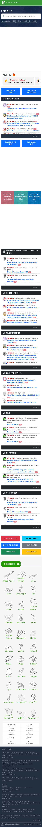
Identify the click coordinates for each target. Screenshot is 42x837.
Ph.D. (11, 790)
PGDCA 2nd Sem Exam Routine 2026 (22, 364)
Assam (30, 761)
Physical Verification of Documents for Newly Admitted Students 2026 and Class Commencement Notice (22, 324)
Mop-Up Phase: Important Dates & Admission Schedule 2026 (22, 261)
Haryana (25, 762)
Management (29, 752)
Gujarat (17, 762)
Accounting (5, 795)
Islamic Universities (11, 733)
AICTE (4, 810)
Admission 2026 (22, 21)
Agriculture (5, 752)
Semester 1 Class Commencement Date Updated (22, 278)
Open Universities (29, 733)
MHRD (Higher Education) (26, 810)
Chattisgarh (5, 762)
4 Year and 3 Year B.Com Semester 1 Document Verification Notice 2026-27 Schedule (23, 123)
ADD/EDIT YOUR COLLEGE (11, 818)
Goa (12, 762)
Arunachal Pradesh (20, 761)
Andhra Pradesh (7, 761)
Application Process (31, 803)
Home (3, 816)
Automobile (34, 795)
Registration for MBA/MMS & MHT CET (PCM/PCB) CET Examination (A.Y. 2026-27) (23, 478)
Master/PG (5, 790)
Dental (36, 754)
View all (36, 136)
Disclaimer (16, 816)
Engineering (6, 754)
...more (10, 756)
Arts (22, 752)
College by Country (8, 803)
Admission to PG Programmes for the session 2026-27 (22, 107)
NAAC (14, 810)
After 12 (13, 788)
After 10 (5, 788)
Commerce (28, 754)
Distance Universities (29, 729)
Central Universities (29, 725)
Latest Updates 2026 (8, 21)
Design (4, 756)
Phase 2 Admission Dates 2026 (22, 270)
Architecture (15, 752)
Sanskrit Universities (29, 738)
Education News (22, 421)
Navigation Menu (11, 3)
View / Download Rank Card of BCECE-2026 (22, 388)
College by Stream (22, 801)
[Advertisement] (21, 49)
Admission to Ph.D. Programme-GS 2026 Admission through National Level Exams (23, 469)
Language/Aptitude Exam (10, 805)
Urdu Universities (29, 742)
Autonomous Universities (11, 725)
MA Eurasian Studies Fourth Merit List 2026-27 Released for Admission (23, 116)
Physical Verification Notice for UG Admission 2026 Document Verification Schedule (22, 315)
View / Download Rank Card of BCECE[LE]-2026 (23, 395)
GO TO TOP (37, 820)
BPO (12, 795)
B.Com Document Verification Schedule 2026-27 (23, 130)
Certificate (28, 788)
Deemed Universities (11, 729)
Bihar (36, 761)
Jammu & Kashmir (21, 764)
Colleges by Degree (8, 801)
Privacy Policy (25, 816)
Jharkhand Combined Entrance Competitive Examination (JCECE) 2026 (21, 380)
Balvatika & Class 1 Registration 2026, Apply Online (22, 460)
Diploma (21, 788)
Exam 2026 (32, 21)
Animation (18, 795)
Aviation (20, 754)
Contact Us (9, 816)
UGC (8, 810)
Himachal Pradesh (8, 764)
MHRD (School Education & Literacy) (14, 811)
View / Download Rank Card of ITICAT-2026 (21, 403)
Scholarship (20, 803)
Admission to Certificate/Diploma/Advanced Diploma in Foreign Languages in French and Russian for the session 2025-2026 (22, 356)
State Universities (11, 742)
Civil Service (13, 796)
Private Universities (11, 738)
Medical (13, 754)
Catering (4, 796)
